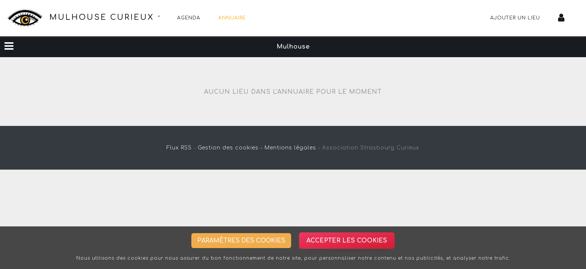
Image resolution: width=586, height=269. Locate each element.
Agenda (188, 18)
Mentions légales (290, 148)
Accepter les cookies (346, 240)
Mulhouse (293, 46)
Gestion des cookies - (230, 148)
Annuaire (232, 18)
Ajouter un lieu (515, 18)
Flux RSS (179, 148)
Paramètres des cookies (241, 240)
